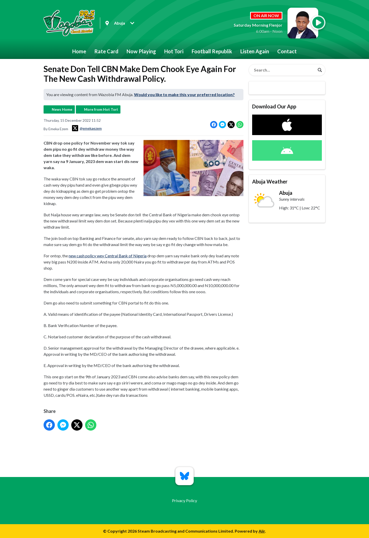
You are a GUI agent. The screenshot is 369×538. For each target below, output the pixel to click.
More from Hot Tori (101, 109)
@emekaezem (87, 128)
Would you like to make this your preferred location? (184, 94)
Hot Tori (173, 51)
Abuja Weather (270, 181)
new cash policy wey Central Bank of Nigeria (108, 255)
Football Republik (212, 51)
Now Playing (141, 51)
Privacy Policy (184, 500)
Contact (287, 51)
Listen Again (254, 51)
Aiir (262, 531)
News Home (62, 109)
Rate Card (106, 51)
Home (79, 51)
